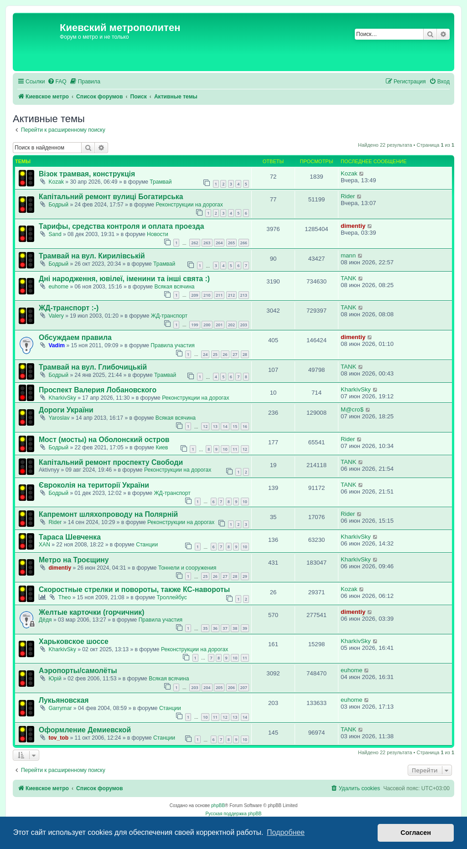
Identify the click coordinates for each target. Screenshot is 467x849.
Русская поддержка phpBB (233, 813)
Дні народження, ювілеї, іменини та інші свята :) (124, 279)
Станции (147, 544)
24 (205, 354)
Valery (55, 316)
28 (245, 354)
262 (194, 243)
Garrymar (60, 708)
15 (235, 426)
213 (243, 295)
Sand (54, 234)
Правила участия (172, 345)
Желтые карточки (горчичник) (91, 612)
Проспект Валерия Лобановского (97, 390)
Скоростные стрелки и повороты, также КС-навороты (134, 589)
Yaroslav (58, 418)
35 (205, 628)
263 (206, 243)
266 (243, 243)
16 (245, 426)
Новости (157, 234)
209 (194, 295)
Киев (162, 447)
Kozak (56, 182)
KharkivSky (62, 398)
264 (219, 243)
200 (206, 325)
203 (243, 325)
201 (219, 325)
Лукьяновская (63, 700)
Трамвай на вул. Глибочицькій (93, 367)
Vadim (56, 345)
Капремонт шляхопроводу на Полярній (108, 514)
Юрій (54, 678)
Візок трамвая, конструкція (87, 174)
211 (219, 295)
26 (225, 354)
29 (245, 576)
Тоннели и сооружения (187, 568)
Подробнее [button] (286, 832)
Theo (64, 597)
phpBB (218, 805)
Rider (348, 196)
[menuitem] (57, 82)
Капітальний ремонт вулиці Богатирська (111, 197)
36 (215, 628)
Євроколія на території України (94, 485)
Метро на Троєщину (74, 560)
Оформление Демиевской (85, 730)
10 (225, 449)
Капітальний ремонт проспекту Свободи (111, 462)
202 (231, 325)
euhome (58, 286)
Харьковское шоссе (74, 641)
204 (206, 687)
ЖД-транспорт (169, 316)
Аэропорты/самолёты (78, 670)
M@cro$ (352, 409)
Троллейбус (172, 597)
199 (194, 325)
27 (235, 354)
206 (231, 687)
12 (205, 426)
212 (231, 295)
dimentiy (353, 225)
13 (215, 426)
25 (215, 354)
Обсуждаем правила (75, 337)
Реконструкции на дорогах (189, 204)
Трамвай (160, 182)
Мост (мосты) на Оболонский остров (104, 439)
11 (235, 449)
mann (348, 255)
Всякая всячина (174, 286)
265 (231, 243)
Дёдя (45, 620)
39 (245, 628)
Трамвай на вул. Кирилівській (92, 256)
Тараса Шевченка (70, 537)
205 (219, 687)
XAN (44, 544)
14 (225, 426)
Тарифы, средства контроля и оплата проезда (121, 226)
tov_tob (58, 738)
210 (206, 295)
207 (243, 687)
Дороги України (66, 410)
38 (235, 628)
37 (225, 628)
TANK (348, 278)
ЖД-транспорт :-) (69, 308)
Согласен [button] (415, 832)
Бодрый (58, 204)
